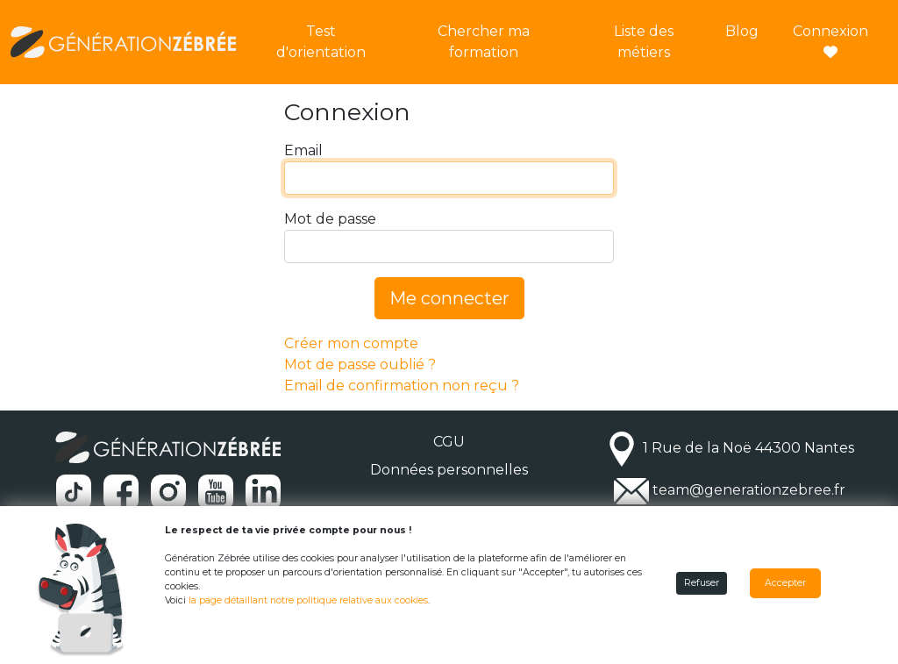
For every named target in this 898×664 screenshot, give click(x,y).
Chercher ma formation (484, 42)
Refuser (701, 583)
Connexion (830, 41)
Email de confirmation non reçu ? (401, 385)
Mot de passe (330, 219)
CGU (449, 441)
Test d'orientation (321, 42)
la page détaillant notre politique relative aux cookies (308, 600)
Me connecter (449, 298)
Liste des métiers (644, 42)
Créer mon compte (351, 343)
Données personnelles (449, 469)
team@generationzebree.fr (748, 490)
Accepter (785, 583)
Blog (742, 31)
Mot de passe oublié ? (360, 364)
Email (303, 150)
